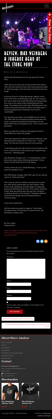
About (4, 345)
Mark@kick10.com (9, 373)
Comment (10, 257)
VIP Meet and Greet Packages (12, 353)
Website (9, 295)
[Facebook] (38, 241)
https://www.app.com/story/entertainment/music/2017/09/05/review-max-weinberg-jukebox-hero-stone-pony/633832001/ (25, 232)
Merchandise (6, 358)
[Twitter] (42, 241)
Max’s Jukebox (7, 342)
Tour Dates (5, 348)
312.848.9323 (8, 376)
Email (9, 288)
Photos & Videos (7, 356)
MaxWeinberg (22, 72)
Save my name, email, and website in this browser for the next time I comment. (25, 306)
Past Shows (6, 350)
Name (9, 281)
